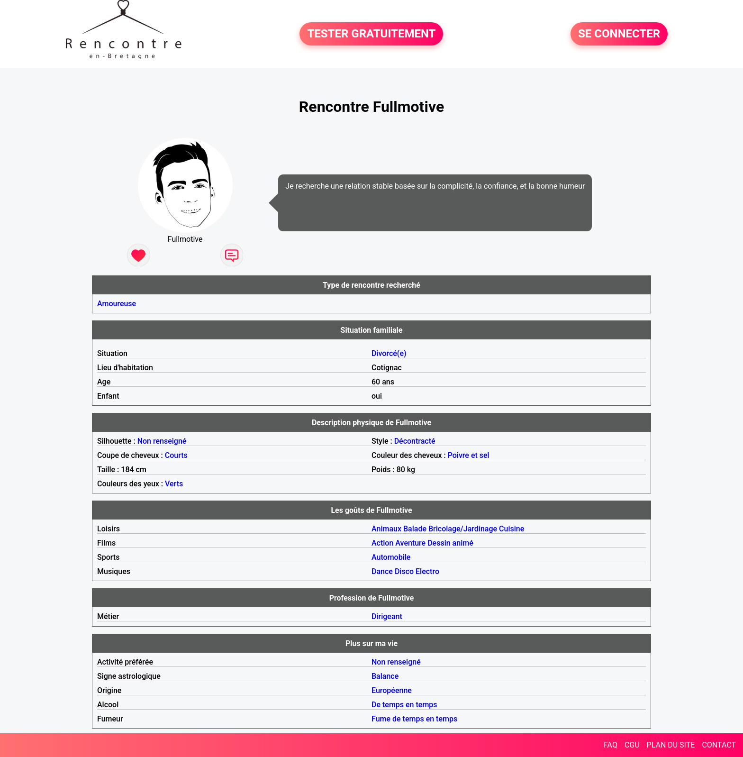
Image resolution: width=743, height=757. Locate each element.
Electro (427, 571)
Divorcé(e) (389, 353)
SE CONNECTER (619, 34)
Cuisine (511, 528)
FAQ (610, 744)
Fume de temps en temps (414, 718)
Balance (385, 676)
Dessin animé (450, 542)
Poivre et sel (468, 455)
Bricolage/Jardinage (462, 528)
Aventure (410, 542)
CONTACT (719, 744)
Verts (174, 483)
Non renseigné (162, 441)
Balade (414, 528)
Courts (176, 455)
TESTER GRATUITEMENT (371, 34)
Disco (404, 571)
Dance (382, 571)
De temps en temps (404, 704)
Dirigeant (387, 616)
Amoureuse (116, 303)
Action (382, 542)
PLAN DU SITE (671, 744)
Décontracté (414, 441)
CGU (632, 744)
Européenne (392, 690)
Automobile (391, 557)
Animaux (386, 528)
